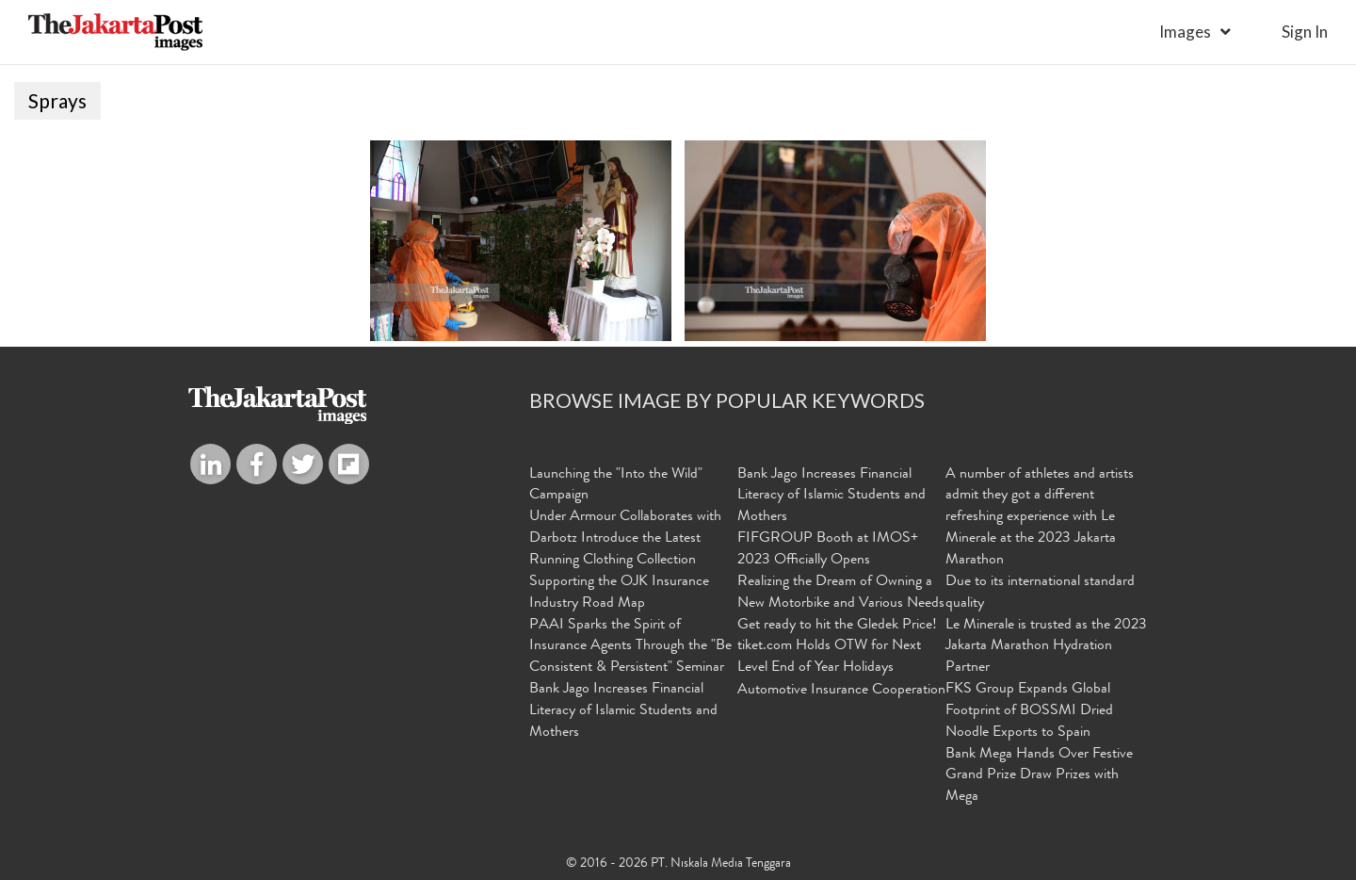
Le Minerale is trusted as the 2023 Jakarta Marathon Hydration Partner (1046, 647)
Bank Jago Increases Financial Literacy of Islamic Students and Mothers (623, 711)
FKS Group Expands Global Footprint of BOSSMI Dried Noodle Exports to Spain (1029, 711)
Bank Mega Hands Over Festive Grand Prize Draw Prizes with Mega (1039, 776)
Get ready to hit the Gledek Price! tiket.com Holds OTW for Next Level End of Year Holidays (837, 647)
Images (1185, 31)
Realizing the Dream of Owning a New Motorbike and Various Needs (840, 593)
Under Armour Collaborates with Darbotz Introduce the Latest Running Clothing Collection (625, 539)
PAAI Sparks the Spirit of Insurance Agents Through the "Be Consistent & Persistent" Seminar (630, 647)
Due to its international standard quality (1040, 593)
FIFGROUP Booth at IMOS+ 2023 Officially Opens (827, 549)
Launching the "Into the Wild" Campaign (615, 485)
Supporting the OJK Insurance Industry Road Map (619, 593)
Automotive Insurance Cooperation (841, 690)
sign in (1305, 31)
